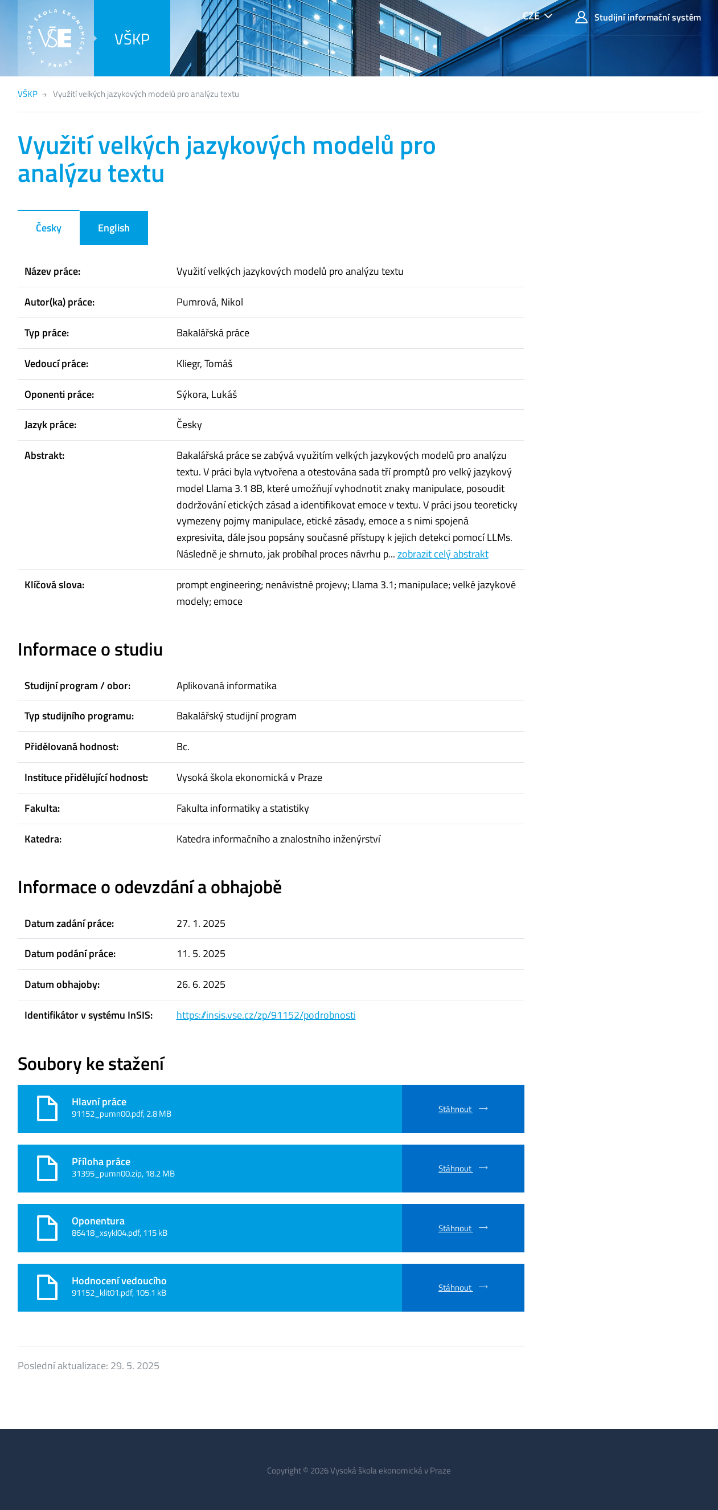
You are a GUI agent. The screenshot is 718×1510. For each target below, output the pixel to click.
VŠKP (132, 38)
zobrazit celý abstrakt (443, 553)
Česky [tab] (48, 227)
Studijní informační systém (637, 17)
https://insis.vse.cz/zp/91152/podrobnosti (266, 1015)
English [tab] (114, 227)
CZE (531, 15)
